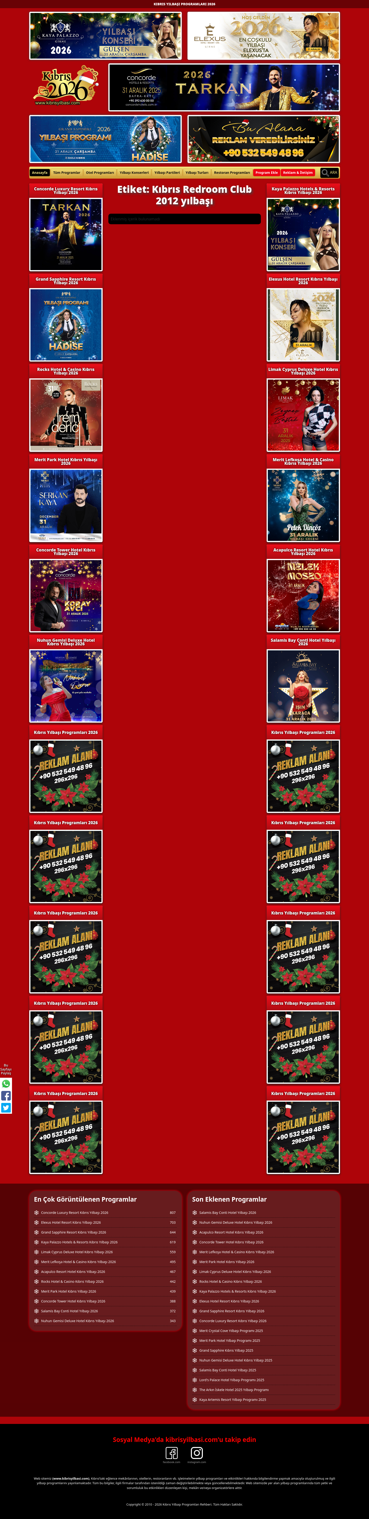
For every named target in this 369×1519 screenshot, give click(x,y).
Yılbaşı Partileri (167, 172)
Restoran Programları (232, 172)
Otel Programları (100, 172)
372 (173, 1311)
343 (173, 1321)
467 (173, 1271)
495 (173, 1261)
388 (173, 1301)
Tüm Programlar (66, 172)
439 (173, 1291)
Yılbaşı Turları (197, 172)
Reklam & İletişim (298, 172)
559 (173, 1252)
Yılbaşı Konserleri (134, 172)
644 (173, 1232)
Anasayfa (39, 172)
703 (173, 1222)
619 (173, 1242)
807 (173, 1212)
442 (173, 1281)
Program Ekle (267, 172)
